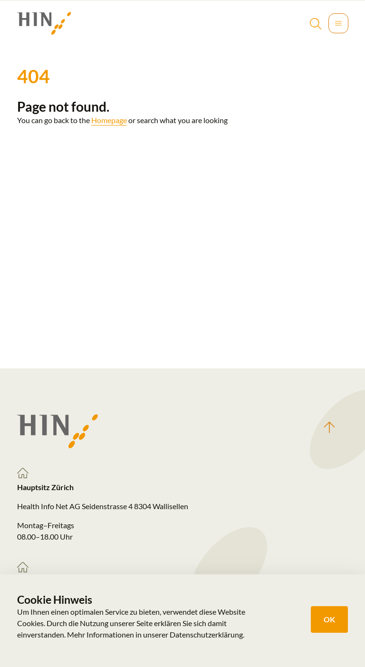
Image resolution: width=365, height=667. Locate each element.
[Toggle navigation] (338, 23)
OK (329, 619)
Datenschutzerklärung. (207, 634)
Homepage (109, 120)
